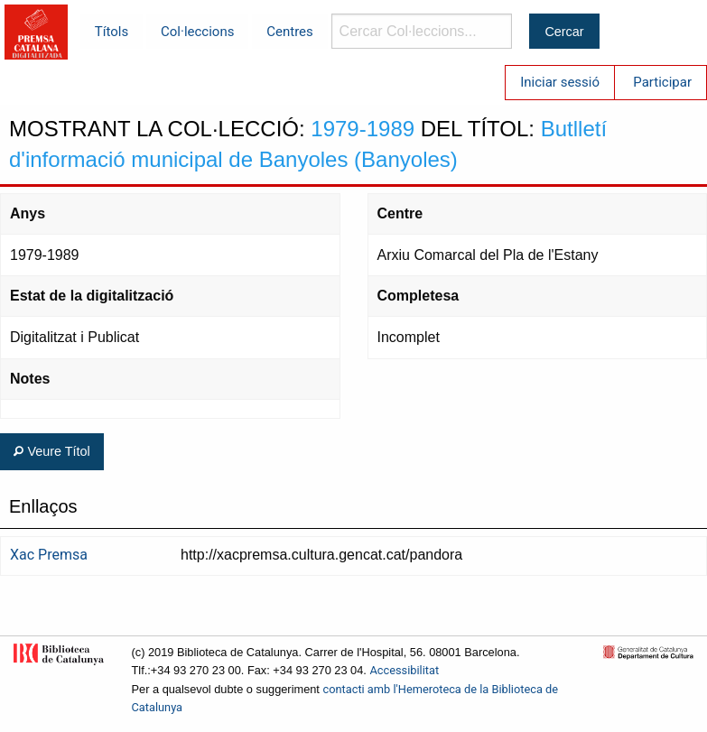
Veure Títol (51, 451)
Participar (662, 82)
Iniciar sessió (560, 82)
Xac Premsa (49, 554)
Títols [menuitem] (111, 31)
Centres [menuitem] (289, 31)
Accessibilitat (404, 670)
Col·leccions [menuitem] (197, 31)
